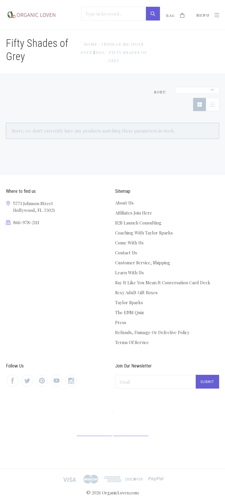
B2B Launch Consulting (138, 223)
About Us (124, 203)
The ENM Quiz (129, 312)
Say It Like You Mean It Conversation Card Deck (162, 282)
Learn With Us (129, 272)
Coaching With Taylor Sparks (144, 233)
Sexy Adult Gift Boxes (136, 292)
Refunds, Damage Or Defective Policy (152, 332)
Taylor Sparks (129, 302)
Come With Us (129, 243)
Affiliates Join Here (133, 213)
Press (120, 322)
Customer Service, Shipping (142, 263)
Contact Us (126, 253)
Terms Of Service (132, 342)
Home (90, 44)
